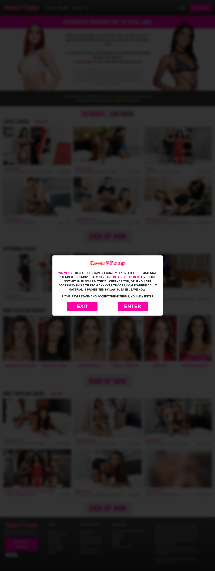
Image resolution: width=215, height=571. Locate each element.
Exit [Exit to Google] (82, 306)
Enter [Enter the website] (132, 306)
